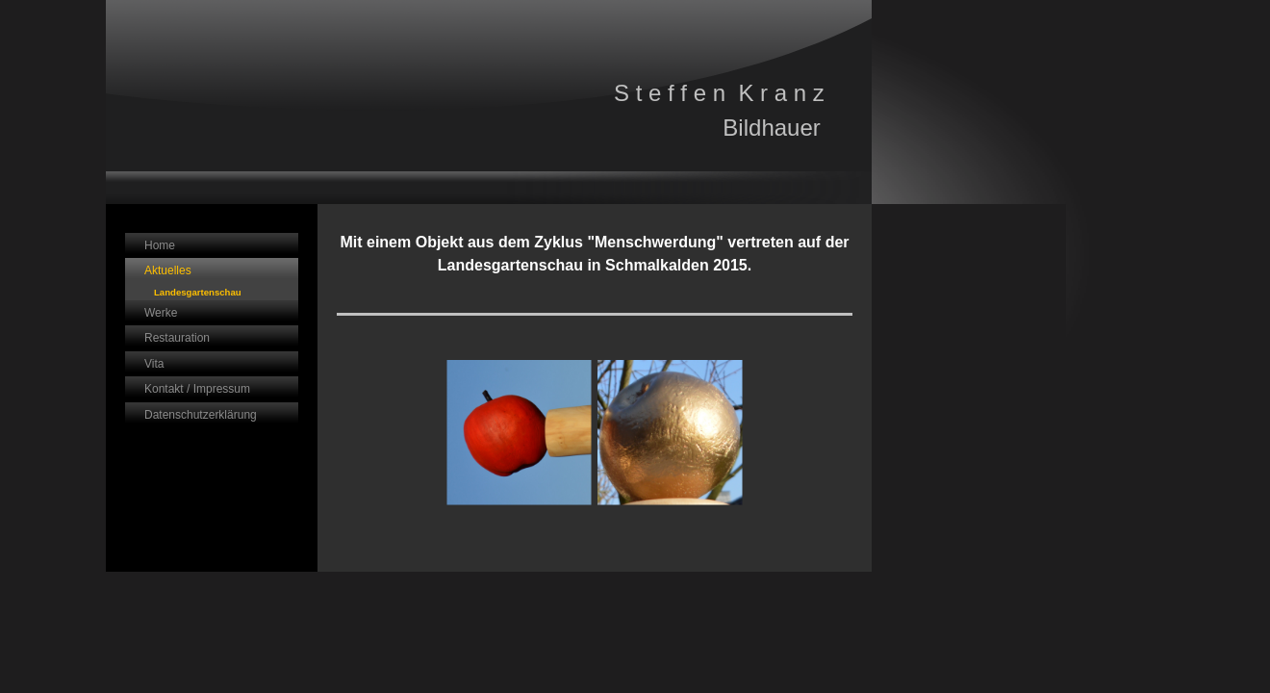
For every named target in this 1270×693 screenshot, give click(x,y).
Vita (154, 364)
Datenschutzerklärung (200, 415)
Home (159, 245)
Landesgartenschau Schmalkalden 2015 (197, 293)
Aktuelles (167, 270)
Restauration (177, 338)
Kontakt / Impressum (197, 389)
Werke (160, 313)
